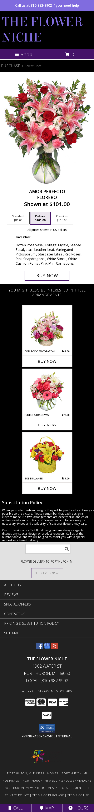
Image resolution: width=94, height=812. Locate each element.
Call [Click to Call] (16, 808)
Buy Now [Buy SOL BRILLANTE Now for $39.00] (47, 488)
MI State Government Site (69, 788)
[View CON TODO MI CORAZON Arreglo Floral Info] (47, 328)
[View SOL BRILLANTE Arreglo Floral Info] (47, 455)
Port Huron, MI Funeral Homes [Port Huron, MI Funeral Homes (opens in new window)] (32, 773)
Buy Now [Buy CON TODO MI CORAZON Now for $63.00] (47, 361)
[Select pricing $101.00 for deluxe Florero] (40, 218)
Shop (23, 54)
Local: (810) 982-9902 (47, 680)
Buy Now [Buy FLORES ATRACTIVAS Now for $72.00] (47, 425)
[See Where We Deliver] (47, 573)
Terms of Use (78, 795)
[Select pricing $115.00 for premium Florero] (62, 218)
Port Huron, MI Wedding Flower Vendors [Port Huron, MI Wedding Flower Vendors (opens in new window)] (57, 780)
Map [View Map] (47, 808)
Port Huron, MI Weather (24, 788)
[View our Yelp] (54, 648)
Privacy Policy (17, 795)
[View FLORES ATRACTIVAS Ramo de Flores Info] (47, 391)
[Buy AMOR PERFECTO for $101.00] (47, 276)
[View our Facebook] (39, 648)
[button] (47, 728)
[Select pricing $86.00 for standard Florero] (18, 218)
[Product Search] (47, 549)
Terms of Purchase (48, 795)
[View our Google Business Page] (47, 648)
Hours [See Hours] (78, 808)
